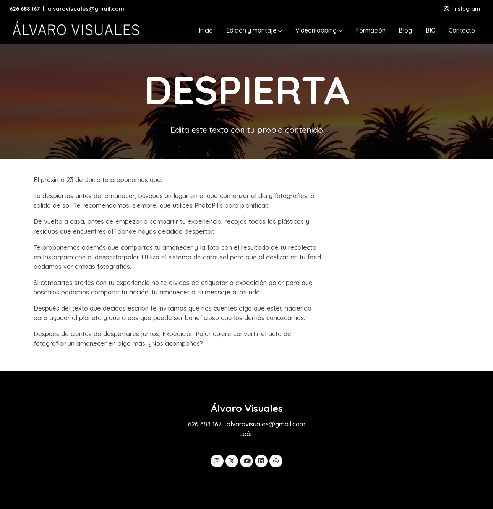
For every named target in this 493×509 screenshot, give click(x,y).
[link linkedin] (261, 460)
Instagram (467, 8)
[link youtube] (247, 460)
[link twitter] (231, 460)
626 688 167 (25, 8)
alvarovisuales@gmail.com (86, 8)
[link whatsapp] (276, 460)
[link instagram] (217, 460)
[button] (254, 30)
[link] (75, 30)
